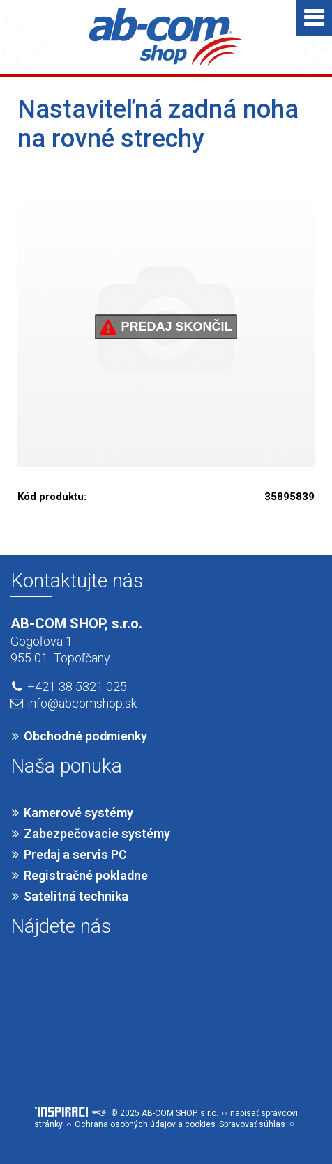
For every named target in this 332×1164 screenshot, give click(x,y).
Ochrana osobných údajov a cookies (145, 1124)
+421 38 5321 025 (77, 686)
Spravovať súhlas (252, 1124)
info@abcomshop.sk (82, 703)
